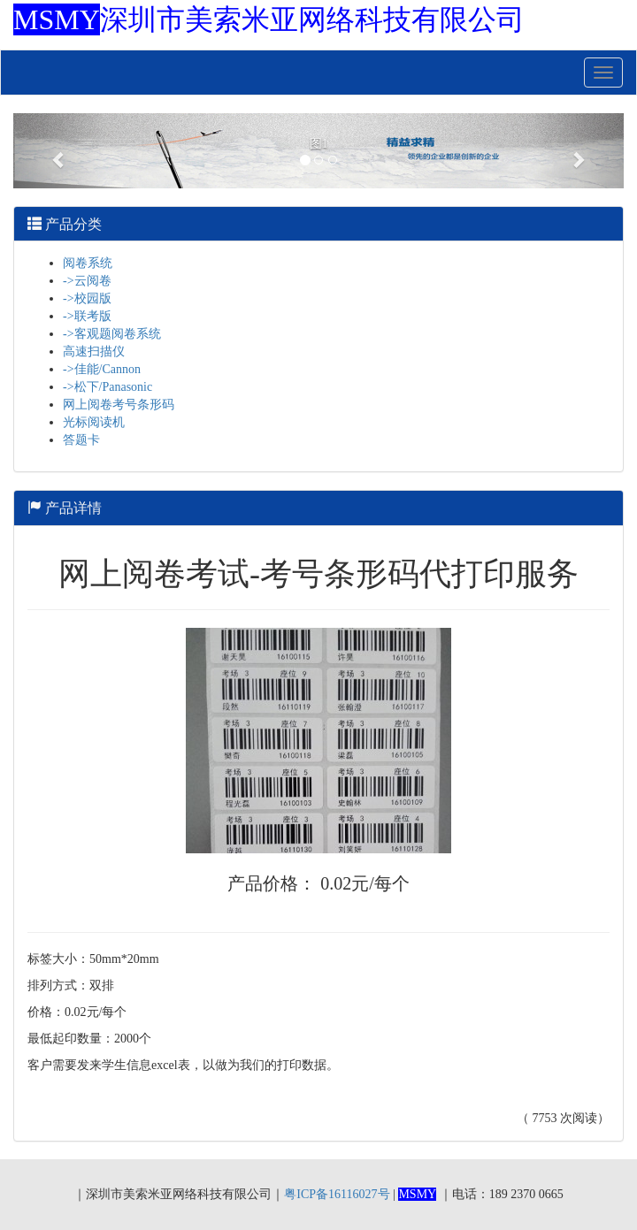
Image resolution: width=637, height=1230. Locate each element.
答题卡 (81, 440)
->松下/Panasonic (107, 386)
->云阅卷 (87, 280)
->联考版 (87, 316)
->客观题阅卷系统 (112, 333)
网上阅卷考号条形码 (118, 404)
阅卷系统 (87, 263)
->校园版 (87, 298)
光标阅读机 (94, 422)
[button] (59, 150)
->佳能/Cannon (102, 369)
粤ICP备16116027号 (336, 1194)
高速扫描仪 (94, 351)
